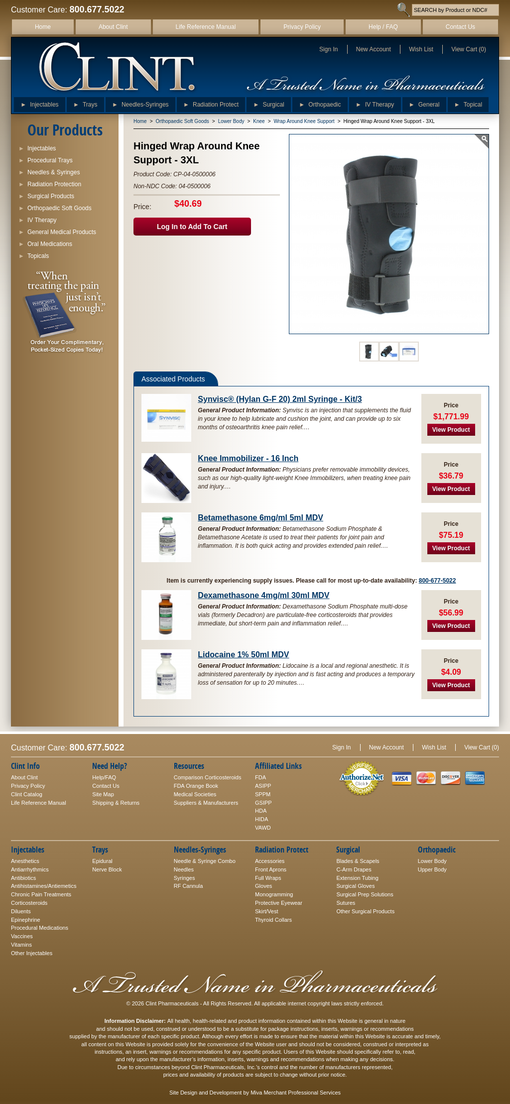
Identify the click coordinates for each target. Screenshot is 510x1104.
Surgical (268, 102)
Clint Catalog (26, 794)
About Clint (113, 26)
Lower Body (231, 121)
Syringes (184, 878)
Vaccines (22, 936)
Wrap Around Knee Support (304, 121)
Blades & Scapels (357, 861)
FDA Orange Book (196, 786)
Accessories (269, 861)
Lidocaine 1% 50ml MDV (243, 654)
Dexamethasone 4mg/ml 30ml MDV (263, 595)
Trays (85, 102)
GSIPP (263, 803)
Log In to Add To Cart (192, 227)
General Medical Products (57, 231)
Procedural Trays (45, 159)
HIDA (261, 819)
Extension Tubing (357, 878)
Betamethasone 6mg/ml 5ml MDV (260, 517)
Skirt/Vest (266, 911)
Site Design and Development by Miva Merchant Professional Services (255, 1093)
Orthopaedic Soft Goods (182, 121)
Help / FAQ (383, 26)
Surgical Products (46, 195)
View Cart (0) (468, 49)
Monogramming (274, 894)
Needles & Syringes (49, 171)
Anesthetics (25, 861)
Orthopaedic (320, 102)
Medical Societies (195, 794)
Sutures (345, 903)
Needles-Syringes (140, 102)
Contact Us (460, 26)
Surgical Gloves (355, 886)
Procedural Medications (39, 928)
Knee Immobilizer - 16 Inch (248, 458)
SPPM (262, 794)
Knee (258, 121)
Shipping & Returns (115, 803)
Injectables (39, 102)
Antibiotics (23, 878)
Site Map (103, 794)
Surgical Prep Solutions (364, 894)
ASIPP (263, 786)
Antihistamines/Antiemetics (43, 886)
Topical (468, 102)
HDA (260, 811)
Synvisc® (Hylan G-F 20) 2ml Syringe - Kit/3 (280, 399)
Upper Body (432, 869)
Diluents (21, 911)
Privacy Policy (302, 26)
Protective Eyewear (278, 903)
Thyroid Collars (273, 920)
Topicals (33, 254)
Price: (142, 207)
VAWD (263, 828)
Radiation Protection (49, 183)
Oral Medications (45, 242)
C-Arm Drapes (353, 869)
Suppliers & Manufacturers (206, 803)
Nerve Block (107, 869)
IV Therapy (375, 102)
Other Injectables (31, 953)
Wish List (421, 49)
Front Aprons (270, 869)
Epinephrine (25, 920)
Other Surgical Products (365, 911)
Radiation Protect (211, 102)
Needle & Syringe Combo (205, 861)
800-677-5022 (437, 580)
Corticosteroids (29, 903)
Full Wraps (268, 878)
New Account (373, 49)
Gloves (263, 886)
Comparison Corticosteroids (208, 777)
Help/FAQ (104, 777)
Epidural (102, 861)
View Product (451, 429)
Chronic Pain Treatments (41, 894)
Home (43, 26)
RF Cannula (188, 886)
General (424, 102)
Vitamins (21, 945)
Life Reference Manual (206, 26)
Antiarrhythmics (30, 869)
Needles (184, 869)
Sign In (328, 49)
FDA (260, 777)
